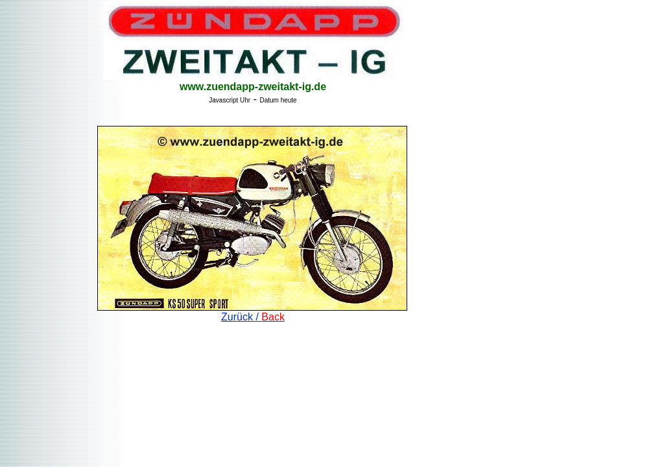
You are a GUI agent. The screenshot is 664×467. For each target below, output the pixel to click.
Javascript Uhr (229, 100)
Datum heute (277, 100)
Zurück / (253, 316)
